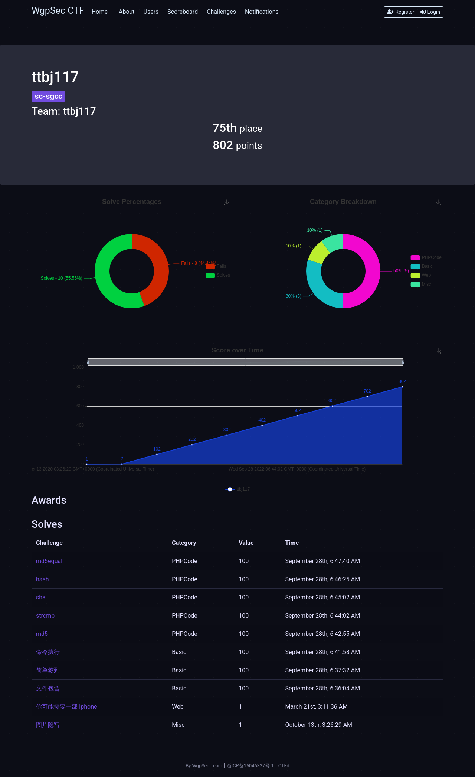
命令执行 (48, 652)
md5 (42, 633)
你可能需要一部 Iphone (66, 706)
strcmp (45, 615)
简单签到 (48, 670)
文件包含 (48, 688)
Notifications (262, 11)
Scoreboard (182, 11)
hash (42, 579)
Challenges (221, 11)
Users (151, 11)
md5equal (49, 561)
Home (100, 11)
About (127, 11)
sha (41, 597)
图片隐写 (48, 724)
